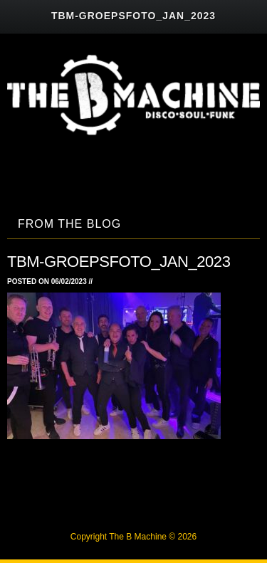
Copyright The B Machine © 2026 (133, 537)
